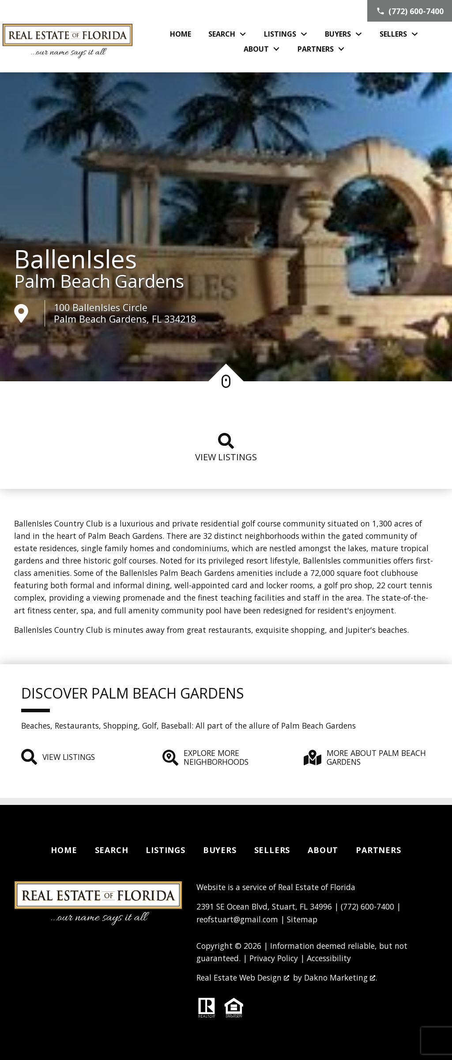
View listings (226, 448)
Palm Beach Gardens (99, 281)
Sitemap (302, 919)
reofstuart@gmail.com (237, 919)
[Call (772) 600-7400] (409, 11)
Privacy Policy (273, 958)
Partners (378, 850)
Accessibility (329, 958)
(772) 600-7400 (367, 906)
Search (111, 850)
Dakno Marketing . (340, 977)
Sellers (272, 850)
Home (180, 34)
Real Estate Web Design (242, 977)
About (323, 850)
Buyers (220, 850)
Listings (165, 850)
